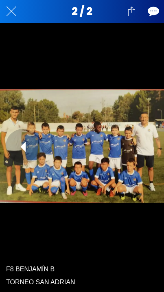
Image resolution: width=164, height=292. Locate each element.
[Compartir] (131, 11)
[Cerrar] (11, 11)
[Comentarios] (152, 11)
